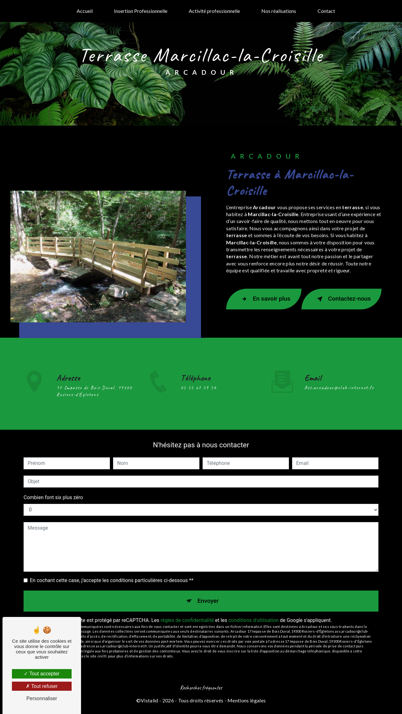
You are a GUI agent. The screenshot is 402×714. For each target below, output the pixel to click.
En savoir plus (264, 299)
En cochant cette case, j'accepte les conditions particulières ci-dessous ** (111, 580)
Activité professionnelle (214, 11)
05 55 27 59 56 (198, 397)
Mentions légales (246, 700)
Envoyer (208, 600)
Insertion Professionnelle (140, 11)
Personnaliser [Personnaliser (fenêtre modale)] (41, 698)
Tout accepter (41, 673)
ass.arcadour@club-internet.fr (339, 378)
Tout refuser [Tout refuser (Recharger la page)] (42, 686)
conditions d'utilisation (253, 620)
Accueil (85, 11)
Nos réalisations (278, 11)
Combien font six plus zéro (53, 497)
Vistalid (149, 700)
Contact (326, 11)
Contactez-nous (342, 299)
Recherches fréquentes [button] (201, 687)
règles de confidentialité (187, 620)
